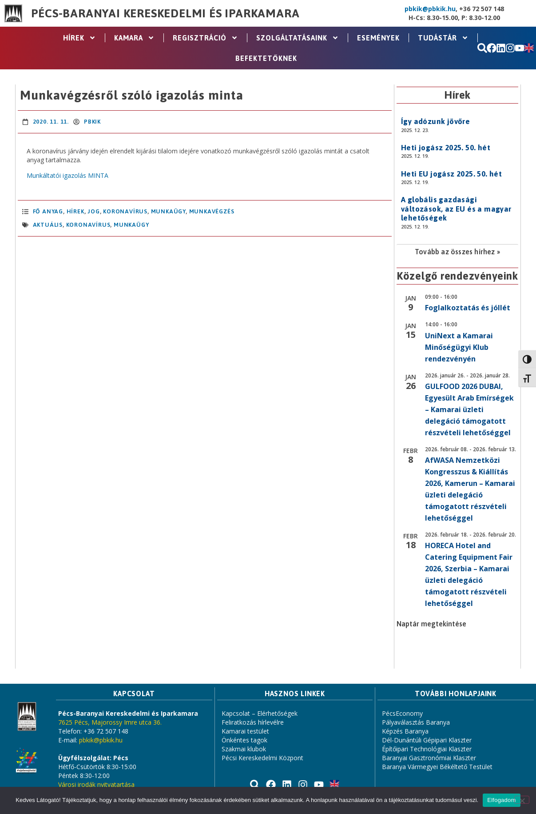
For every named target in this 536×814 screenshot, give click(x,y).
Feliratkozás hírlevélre (253, 722)
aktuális (48, 224)
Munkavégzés (211, 211)
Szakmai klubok (244, 749)
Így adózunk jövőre (435, 121)
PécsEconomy (402, 713)
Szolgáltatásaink (297, 38)
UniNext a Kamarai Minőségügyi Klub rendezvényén (459, 347)
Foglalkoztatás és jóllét (467, 308)
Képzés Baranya (405, 731)
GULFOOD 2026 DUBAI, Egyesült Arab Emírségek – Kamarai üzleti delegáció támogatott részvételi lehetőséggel (469, 409)
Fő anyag (48, 211)
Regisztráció (205, 38)
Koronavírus (125, 211)
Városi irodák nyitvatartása (96, 784)
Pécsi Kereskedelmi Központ (262, 758)
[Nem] (521, 800)
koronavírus (88, 224)
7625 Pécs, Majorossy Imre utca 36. (110, 722)
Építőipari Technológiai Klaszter (427, 749)
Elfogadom (501, 800)
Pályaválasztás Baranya (416, 722)
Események (378, 38)
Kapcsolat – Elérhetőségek (260, 713)
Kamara (134, 38)
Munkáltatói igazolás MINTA (67, 175)
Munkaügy (168, 211)
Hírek (79, 38)
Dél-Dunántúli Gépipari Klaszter (427, 740)
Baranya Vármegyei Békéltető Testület (437, 766)
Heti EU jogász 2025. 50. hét (451, 173)
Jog (93, 211)
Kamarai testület (245, 731)
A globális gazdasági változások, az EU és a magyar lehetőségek (456, 208)
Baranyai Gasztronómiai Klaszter (429, 758)
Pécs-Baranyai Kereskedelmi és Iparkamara (165, 13)
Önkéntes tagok (244, 740)
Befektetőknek (266, 58)
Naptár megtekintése (431, 624)
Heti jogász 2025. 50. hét (445, 147)
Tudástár (443, 38)
